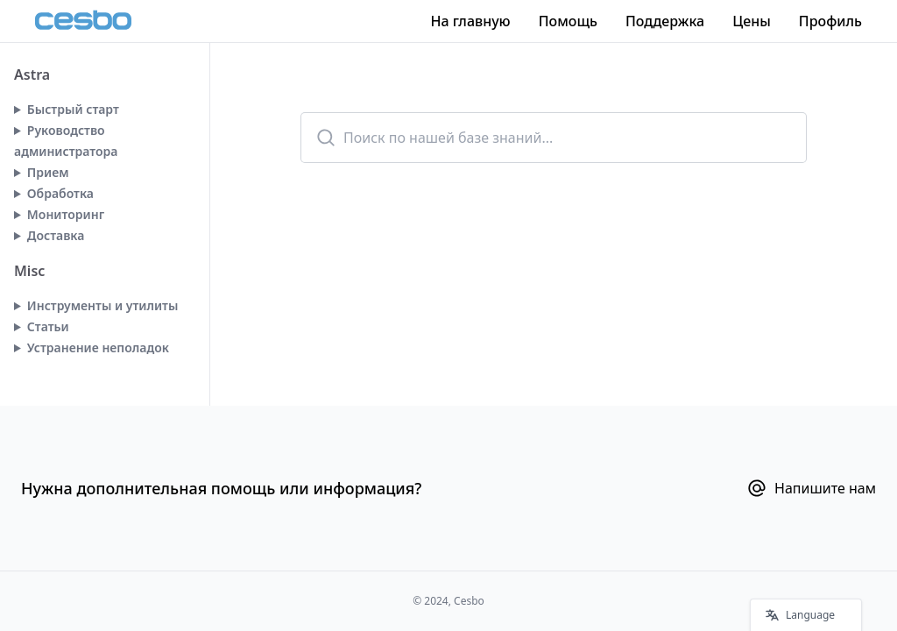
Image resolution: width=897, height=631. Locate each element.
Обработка (60, 193)
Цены (751, 21)
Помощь (568, 21)
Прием (48, 172)
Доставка (56, 235)
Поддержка (664, 21)
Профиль (830, 21)
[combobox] (553, 137)
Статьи (48, 326)
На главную (470, 21)
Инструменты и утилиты (103, 305)
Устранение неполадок (98, 347)
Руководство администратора (65, 141)
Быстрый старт (73, 109)
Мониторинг (65, 214)
